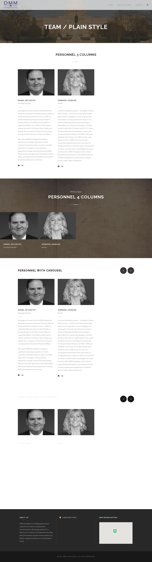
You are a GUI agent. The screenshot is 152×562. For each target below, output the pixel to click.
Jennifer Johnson (67, 100)
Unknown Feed (69, 517)
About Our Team (124, 5)
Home (110, 5)
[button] (115, 531)
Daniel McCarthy (27, 100)
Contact (139, 5)
